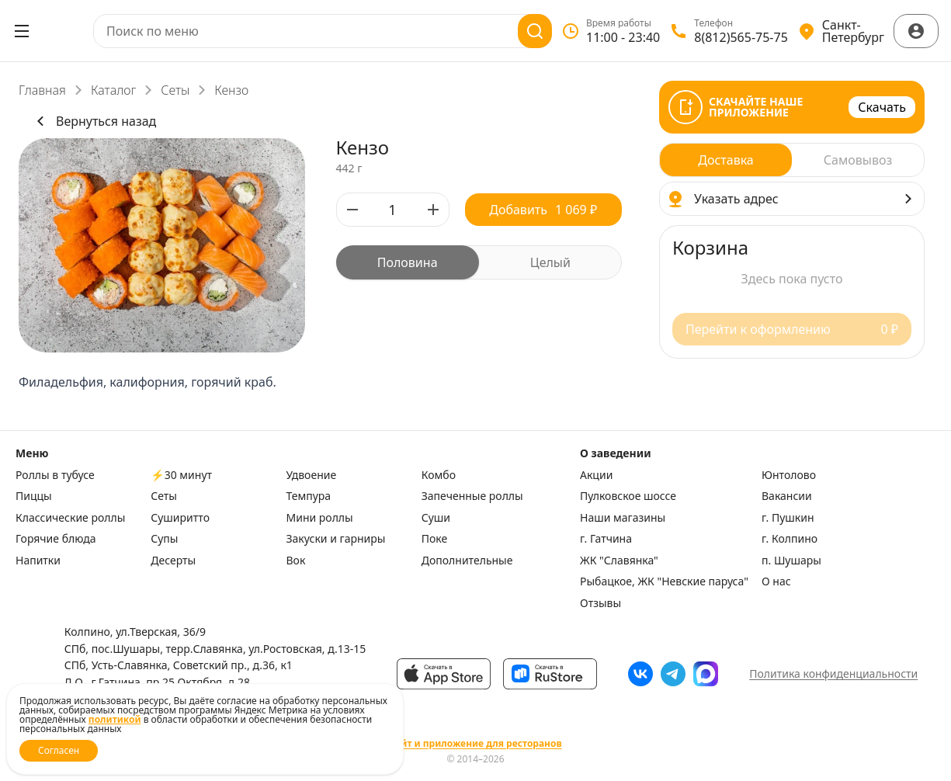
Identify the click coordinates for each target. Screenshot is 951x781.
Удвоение (311, 475)
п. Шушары (791, 561)
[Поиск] (535, 31)
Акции (596, 475)
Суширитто (180, 518)
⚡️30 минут (181, 475)
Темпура (308, 496)
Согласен (58, 750)
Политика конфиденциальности (833, 673)
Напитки (38, 561)
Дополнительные (467, 561)
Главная (42, 90)
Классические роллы (70, 518)
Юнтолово (789, 475)
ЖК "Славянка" (619, 561)
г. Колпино (789, 539)
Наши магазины (622, 518)
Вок (296, 561)
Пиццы (34, 496)
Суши (436, 518)
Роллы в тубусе (55, 475)
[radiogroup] (479, 262)
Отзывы (600, 603)
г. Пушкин (788, 518)
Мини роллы (319, 518)
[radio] (407, 262)
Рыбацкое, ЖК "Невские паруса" (664, 581)
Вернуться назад (93, 121)
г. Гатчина (606, 539)
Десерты (173, 561)
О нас (776, 581)
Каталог (113, 90)
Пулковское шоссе (628, 496)
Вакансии (787, 496)
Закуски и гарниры (336, 539)
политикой (115, 719)
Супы (164, 539)
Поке (434, 539)
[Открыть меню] (22, 31)
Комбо (439, 475)
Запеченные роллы (472, 496)
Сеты (175, 90)
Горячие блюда (56, 539)
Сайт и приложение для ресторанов (475, 744)
